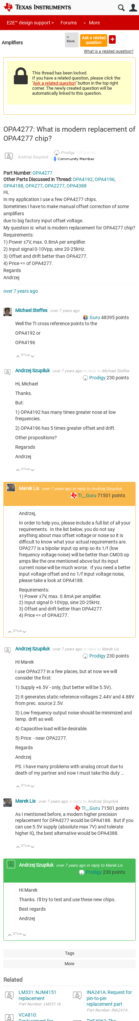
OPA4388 (77, 185)
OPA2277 (55, 185)
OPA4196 (105, 179)
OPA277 (34, 185)
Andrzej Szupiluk (33, 157)
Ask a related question (94, 40)
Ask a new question (112, 39)
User (133, 8)
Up (18, 357)
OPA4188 (13, 185)
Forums (69, 22)
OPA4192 (83, 179)
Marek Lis (29, 488)
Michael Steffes (31, 310)
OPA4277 (42, 173)
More (94, 22)
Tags (69, 953)
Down (33, 357)
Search (121, 8)
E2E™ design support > (30, 22)
